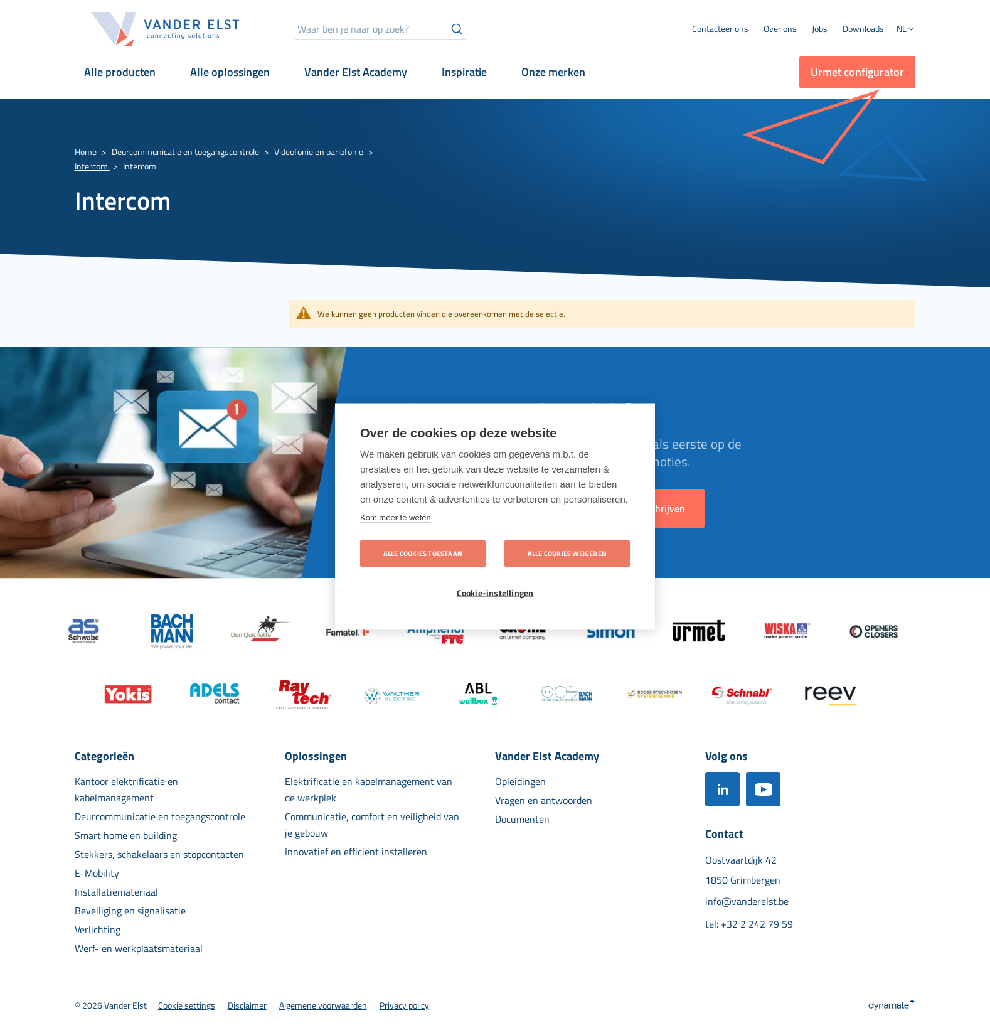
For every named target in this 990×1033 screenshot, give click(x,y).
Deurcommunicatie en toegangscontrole (186, 151)
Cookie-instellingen (495, 593)
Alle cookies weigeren (567, 554)
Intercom (92, 166)
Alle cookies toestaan (422, 554)
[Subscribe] (661, 508)
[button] (906, 30)
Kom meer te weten (395, 517)
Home (86, 151)
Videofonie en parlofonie (319, 151)
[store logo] (166, 29)
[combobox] (380, 29)
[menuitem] (780, 29)
